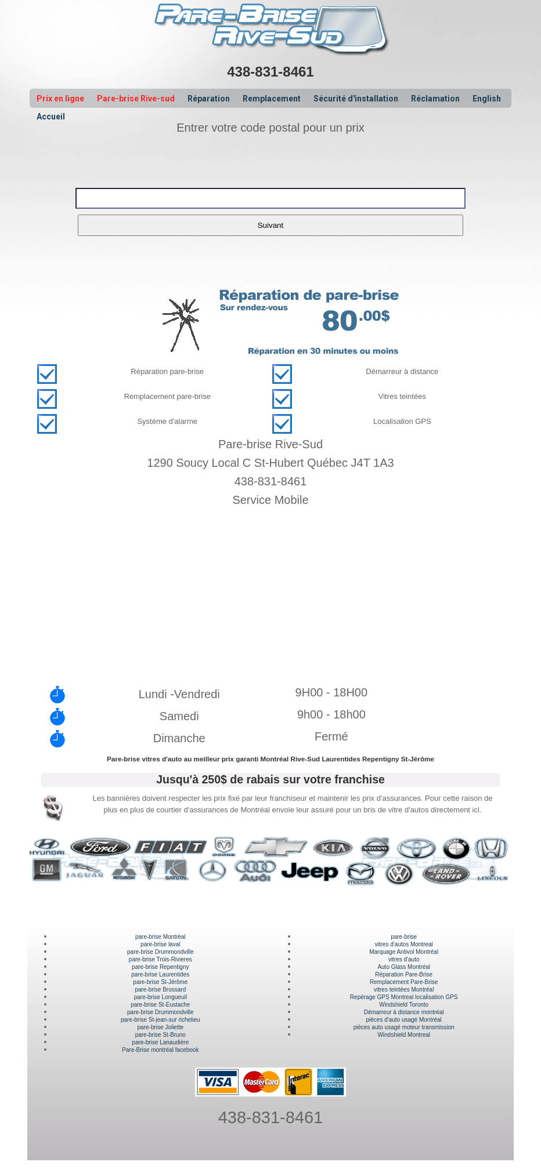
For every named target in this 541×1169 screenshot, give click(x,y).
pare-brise (404, 937)
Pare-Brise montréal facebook (160, 1050)
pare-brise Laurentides (160, 974)
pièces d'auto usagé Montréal (404, 1019)
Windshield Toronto (403, 1004)
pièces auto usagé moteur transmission (404, 1027)
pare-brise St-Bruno (160, 1035)
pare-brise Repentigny (160, 967)
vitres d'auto (404, 959)
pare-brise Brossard (160, 989)
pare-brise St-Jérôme (160, 982)
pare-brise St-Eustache (160, 1004)
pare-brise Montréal (160, 937)
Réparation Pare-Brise (403, 974)
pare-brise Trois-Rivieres (160, 959)
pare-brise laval (160, 944)
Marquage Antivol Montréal (403, 952)
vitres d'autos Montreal (404, 944)
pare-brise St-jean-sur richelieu (160, 1019)
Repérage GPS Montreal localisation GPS (404, 997)
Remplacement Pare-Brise (404, 982)
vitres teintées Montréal (404, 989)
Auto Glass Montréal (403, 967)
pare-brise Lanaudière (160, 1042)
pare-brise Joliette (160, 1027)
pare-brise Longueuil (160, 997)
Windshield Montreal (403, 1035)
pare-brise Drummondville (160, 952)
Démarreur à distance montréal (404, 1012)
